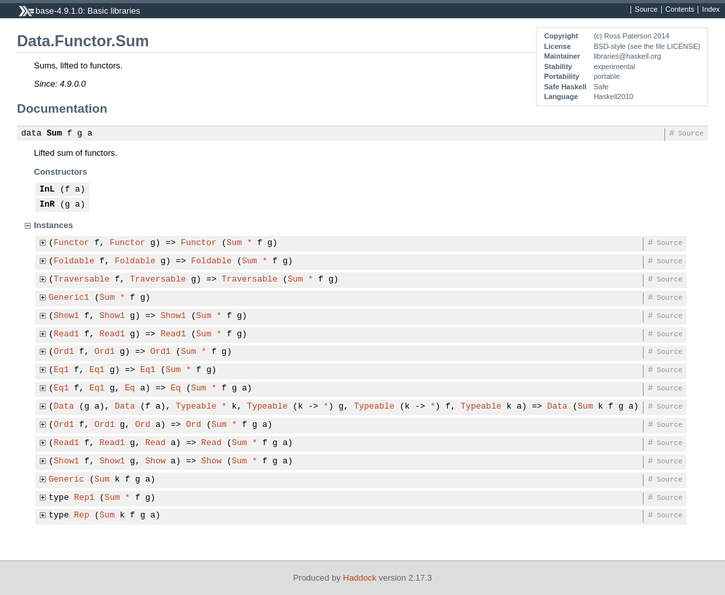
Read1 (66, 334)
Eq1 (60, 370)
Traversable (81, 279)
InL (47, 190)
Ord (142, 425)
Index (711, 10)
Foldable (73, 261)
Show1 (66, 316)
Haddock (359, 578)
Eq (130, 388)
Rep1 (84, 498)
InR (47, 204)
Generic (67, 480)
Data (63, 407)
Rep (81, 515)
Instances (53, 225)
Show (155, 461)
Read (155, 443)
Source (646, 10)
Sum (54, 133)
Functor (71, 243)
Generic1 (69, 298)
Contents (680, 10)
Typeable (196, 407)
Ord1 (63, 352)
